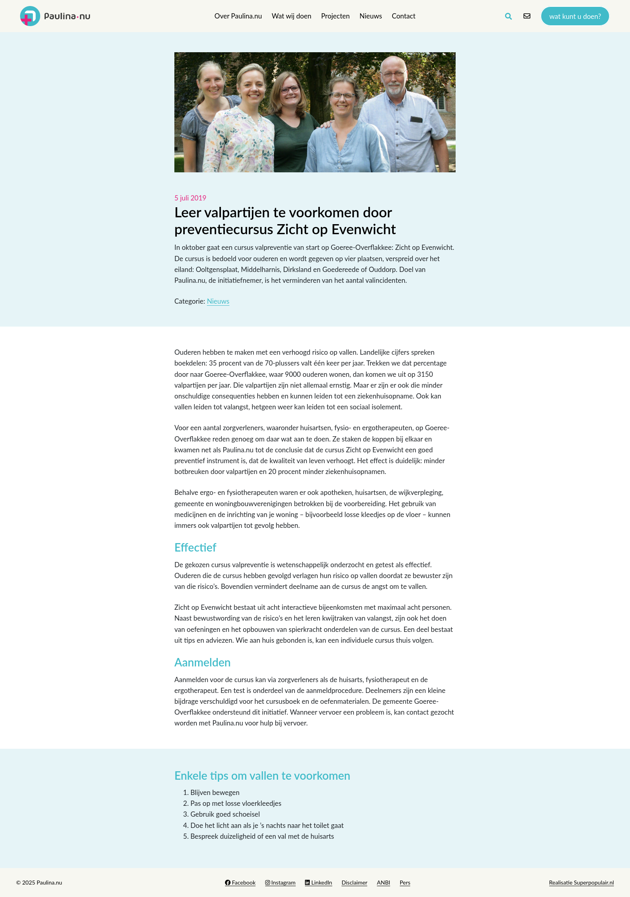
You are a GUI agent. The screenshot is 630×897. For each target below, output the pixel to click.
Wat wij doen (291, 16)
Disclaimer (354, 882)
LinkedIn (318, 882)
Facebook (240, 882)
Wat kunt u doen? (575, 16)
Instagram (280, 882)
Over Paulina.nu (238, 16)
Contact (403, 16)
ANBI (383, 882)
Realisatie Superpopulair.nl (581, 882)
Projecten (335, 16)
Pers (405, 882)
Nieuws (371, 16)
